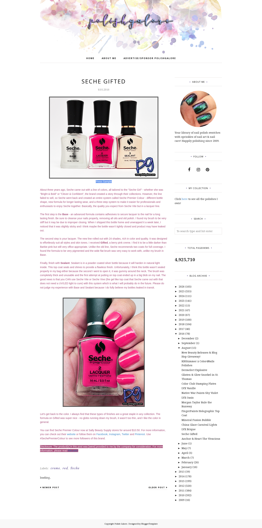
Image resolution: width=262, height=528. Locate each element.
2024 (181, 296)
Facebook (102, 434)
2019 (181, 319)
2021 (181, 310)
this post (73, 450)
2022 (181, 305)
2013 (181, 481)
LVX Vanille (189, 388)
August (186, 348)
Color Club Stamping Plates (199, 383)
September (188, 343)
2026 (181, 286)
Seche (75, 468)
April (185, 453)
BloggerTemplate (149, 523)
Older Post (156, 487)
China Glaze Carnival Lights (199, 424)
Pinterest (140, 434)
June (185, 443)
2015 (181, 471)
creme (55, 468)
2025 (181, 291)
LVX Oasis (188, 397)
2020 (181, 315)
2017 (181, 329)
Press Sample (104, 181)
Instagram (114, 434)
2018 (181, 324)
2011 (181, 490)
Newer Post (50, 487)
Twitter (125, 434)
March (186, 457)
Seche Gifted (189, 434)
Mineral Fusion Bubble (196, 420)
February (187, 462)
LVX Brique (189, 429)
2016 (181, 333)
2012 (181, 485)
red (65, 468)
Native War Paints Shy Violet (200, 393)
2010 (181, 495)
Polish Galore (120, 523)
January (187, 467)
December (188, 338)
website (71, 434)
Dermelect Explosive (194, 370)
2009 (181, 500)
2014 (181, 476)
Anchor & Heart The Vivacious (201, 438)
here (185, 199)
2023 (181, 300)
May (184, 448)
